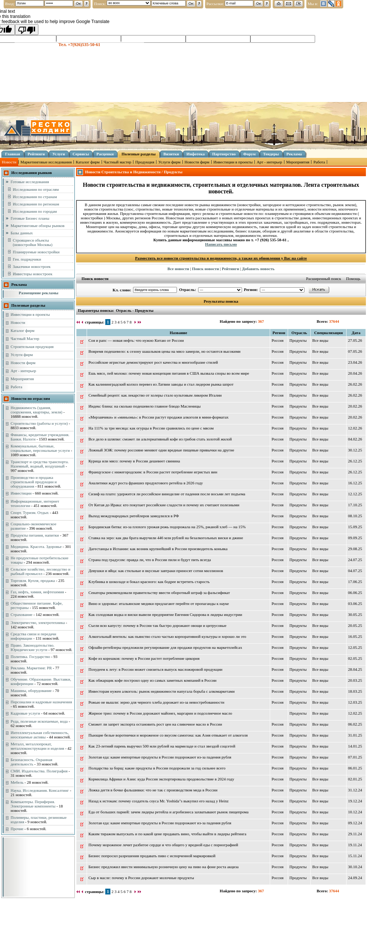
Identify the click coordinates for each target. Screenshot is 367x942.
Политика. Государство (30, 656)
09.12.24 (355, 823)
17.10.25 (355, 505)
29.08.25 (355, 548)
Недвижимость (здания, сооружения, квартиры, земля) (36, 409)
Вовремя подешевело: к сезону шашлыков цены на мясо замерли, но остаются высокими (164, 351)
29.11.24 (355, 834)
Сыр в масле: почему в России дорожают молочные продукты (141, 877)
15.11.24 (355, 856)
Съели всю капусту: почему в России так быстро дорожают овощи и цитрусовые (157, 625)
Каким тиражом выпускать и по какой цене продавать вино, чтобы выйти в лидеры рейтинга (167, 834)
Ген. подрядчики (27, 259)
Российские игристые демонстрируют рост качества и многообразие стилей (153, 362)
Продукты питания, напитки (35, 535)
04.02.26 (355, 439)
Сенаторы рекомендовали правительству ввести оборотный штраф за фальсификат (159, 592)
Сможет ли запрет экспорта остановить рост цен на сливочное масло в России (155, 724)
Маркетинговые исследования (46, 162)
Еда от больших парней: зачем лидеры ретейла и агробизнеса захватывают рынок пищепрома (168, 812)
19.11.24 (355, 845)
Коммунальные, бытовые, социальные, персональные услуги (40, 448)
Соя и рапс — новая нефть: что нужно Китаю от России (136, 340)
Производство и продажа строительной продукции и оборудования (34, 481)
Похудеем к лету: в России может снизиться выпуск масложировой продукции (155, 669)
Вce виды (320, 340)
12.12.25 (355, 494)
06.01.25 (355, 768)
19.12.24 (355, 801)
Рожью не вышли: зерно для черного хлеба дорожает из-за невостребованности (156, 702)
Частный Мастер (25, 338)
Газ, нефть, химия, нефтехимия (37, 592)
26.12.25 (355, 461)
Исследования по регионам (36, 204)
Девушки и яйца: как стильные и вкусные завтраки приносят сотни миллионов (155, 570)
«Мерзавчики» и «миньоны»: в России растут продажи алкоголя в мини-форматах (158, 417)
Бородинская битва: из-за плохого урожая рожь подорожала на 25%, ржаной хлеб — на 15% (167, 527)
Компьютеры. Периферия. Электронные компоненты (33, 803)
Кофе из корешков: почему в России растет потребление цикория (144, 658)
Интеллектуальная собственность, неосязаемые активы (40, 734)
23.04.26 (355, 362)
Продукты (298, 340)
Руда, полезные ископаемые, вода (39, 721)
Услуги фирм (169, 162)
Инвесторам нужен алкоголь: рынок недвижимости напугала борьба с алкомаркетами (161, 691)
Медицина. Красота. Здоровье (36, 546)
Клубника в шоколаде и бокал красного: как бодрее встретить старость (149, 581)
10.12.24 (355, 812)
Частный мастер (117, 162)
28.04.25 (355, 669)
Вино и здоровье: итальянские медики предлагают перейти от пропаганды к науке (158, 603)
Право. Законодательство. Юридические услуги (32, 647)
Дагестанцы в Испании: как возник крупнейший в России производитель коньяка (157, 548)
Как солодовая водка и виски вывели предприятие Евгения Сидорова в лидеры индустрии (165, 614)
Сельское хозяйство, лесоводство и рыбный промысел (40, 571)
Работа (319, 162)
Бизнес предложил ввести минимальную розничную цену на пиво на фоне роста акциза (163, 867)
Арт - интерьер (269, 162)
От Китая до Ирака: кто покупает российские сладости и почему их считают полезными (163, 505)
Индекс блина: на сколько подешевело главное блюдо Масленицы (144, 406)
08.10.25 (355, 516)
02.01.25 (355, 779)
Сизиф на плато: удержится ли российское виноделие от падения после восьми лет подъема (166, 494)
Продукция (144, 162)
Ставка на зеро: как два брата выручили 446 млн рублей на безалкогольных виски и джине (165, 538)
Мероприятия (298, 162)
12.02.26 (355, 428)
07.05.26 (355, 351)
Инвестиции (21, 493)
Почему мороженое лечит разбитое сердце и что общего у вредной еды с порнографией (163, 845)
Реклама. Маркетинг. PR (31, 668)
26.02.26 (355, 384)
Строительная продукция (32, 346)
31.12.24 (355, 790)
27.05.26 (355, 340)
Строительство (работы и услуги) (39, 423)
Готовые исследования (30, 181)
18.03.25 (355, 691)
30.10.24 (355, 867)
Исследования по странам (35, 196)
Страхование (22, 614)
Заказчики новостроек (31, 266)
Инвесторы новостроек (32, 274)
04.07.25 (355, 570)
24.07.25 (355, 559)
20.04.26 (355, 373)
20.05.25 (355, 625)
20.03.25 (355, 680)
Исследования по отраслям (36, 189)
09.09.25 (355, 538)
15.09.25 (355, 527)
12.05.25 (355, 647)
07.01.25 (355, 757)
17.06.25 (355, 581)
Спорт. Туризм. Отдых (30, 512)
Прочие (17, 828)
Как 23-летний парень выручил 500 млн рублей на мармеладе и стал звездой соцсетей (161, 746)
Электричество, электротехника (38, 622)
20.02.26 (355, 406)
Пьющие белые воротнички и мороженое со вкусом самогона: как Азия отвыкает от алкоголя (168, 735)
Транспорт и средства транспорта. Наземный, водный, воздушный (40, 463)
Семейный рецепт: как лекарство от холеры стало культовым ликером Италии (155, 395)
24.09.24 (355, 877)
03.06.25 (355, 603)
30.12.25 (355, 450)
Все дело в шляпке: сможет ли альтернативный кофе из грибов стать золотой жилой (160, 439)
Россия (277, 340)
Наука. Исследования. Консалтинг (40, 790)
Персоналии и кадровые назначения (41, 702)
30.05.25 (355, 614)
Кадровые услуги (25, 713)
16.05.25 (355, 636)
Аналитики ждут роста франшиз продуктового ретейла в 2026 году (145, 483)
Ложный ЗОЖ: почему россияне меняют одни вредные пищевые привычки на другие (161, 450)
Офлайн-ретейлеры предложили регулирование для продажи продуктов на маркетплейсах (165, 647)
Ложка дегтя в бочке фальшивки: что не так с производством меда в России (152, 790)
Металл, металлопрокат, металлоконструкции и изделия (37, 746)
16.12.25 (355, 483)
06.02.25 (355, 724)
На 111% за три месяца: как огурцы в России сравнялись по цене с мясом (151, 428)
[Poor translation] (26, 29)
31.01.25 (355, 735)
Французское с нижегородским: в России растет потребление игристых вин (152, 472)
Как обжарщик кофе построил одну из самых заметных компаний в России (152, 680)
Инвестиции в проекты (233, 162)
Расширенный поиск (323, 278)
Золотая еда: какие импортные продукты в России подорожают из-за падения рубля (159, 757)
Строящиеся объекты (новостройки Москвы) (32, 242)
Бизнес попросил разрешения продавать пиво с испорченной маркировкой (151, 856)
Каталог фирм (87, 162)
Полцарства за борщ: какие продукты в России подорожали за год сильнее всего (157, 768)
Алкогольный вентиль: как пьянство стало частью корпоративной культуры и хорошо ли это (167, 636)
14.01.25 (355, 746)
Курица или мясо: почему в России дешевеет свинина (134, 461)
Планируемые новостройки (36, 252)
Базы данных (22, 233)
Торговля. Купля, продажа (33, 580)
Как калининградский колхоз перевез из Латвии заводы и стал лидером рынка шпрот (161, 384)
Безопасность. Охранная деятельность (31, 761)
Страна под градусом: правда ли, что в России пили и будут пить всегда (149, 559)
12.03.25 (355, 702)
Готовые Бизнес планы (30, 218)
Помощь (353, 278)
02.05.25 (355, 658)
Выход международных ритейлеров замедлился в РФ (133, 516)
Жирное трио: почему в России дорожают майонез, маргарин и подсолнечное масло (160, 713)
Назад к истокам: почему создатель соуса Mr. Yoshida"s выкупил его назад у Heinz (158, 801)
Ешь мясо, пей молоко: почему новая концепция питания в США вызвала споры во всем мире (168, 373)
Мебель (17, 782)
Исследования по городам (35, 211)
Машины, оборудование (31, 690)
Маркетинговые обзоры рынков (37, 225)
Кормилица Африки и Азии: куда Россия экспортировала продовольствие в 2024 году (161, 779)
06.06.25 (355, 592)
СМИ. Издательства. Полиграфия (39, 771)
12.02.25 (355, 713)
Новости (9, 162)
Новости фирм (197, 162)
